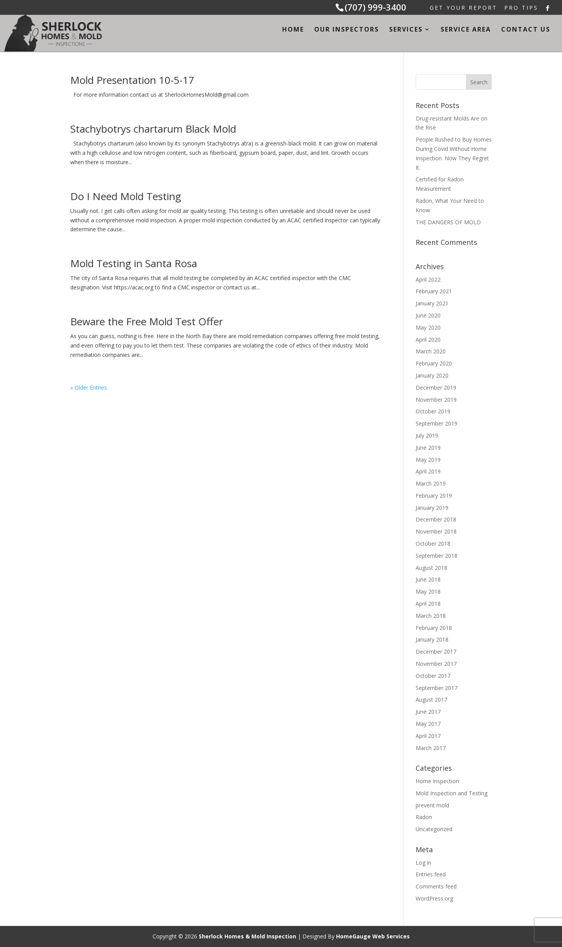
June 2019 (428, 447)
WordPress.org (434, 898)
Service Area (466, 30)
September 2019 (436, 423)
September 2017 (436, 688)
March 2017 (431, 748)
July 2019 (427, 435)
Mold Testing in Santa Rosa (133, 263)
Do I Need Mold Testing (125, 196)
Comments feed (436, 886)
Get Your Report (463, 8)
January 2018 (432, 639)
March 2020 (431, 351)
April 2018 (428, 603)
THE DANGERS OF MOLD (448, 222)
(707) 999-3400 (375, 7)
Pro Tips (521, 8)
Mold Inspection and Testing (451, 793)
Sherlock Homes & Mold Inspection (247, 936)
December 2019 (436, 387)
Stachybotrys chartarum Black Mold (153, 129)
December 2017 (436, 651)
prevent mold (432, 805)
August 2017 (431, 699)
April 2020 (428, 339)
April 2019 (428, 471)
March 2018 (431, 615)
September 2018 (436, 555)
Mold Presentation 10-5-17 (132, 80)
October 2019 (433, 411)
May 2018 (428, 591)
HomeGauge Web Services (373, 936)
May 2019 (428, 459)
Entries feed (431, 874)
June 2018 (428, 579)
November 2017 (436, 663)
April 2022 (428, 279)
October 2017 (433, 675)
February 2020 (434, 363)
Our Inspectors (346, 30)
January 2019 (432, 507)
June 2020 (428, 315)
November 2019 (436, 399)
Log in (423, 862)
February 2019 (434, 495)
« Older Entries (88, 387)
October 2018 (433, 543)
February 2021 (434, 291)
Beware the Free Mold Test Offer (146, 321)
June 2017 (428, 711)
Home (293, 30)
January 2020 (432, 375)
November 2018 (436, 531)
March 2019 (431, 483)
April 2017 (428, 736)
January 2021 (432, 303)
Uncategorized (434, 829)
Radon (424, 817)
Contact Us (525, 30)
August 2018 (431, 567)
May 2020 (428, 327)
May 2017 (428, 723)
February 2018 (434, 627)
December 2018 (436, 519)
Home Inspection (437, 781)
